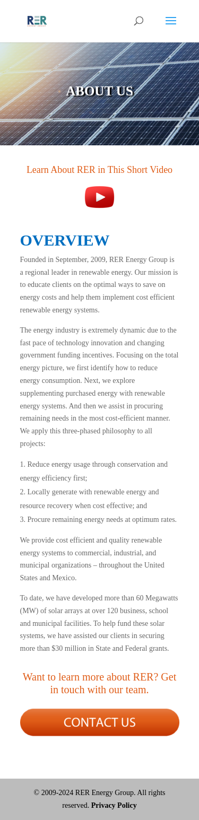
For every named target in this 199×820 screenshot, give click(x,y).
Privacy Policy (114, 805)
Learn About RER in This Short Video (99, 169)
